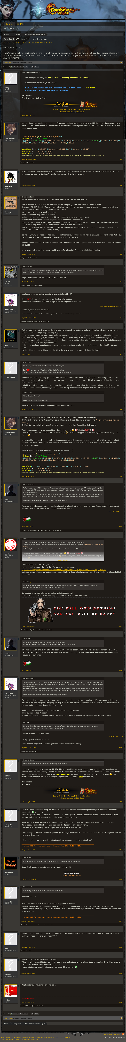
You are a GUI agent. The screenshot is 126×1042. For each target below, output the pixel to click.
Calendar (21, 23)
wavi (6, 345)
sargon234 (24, 285)
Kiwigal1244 (25, 163)
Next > (37, 67)
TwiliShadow (10, 138)
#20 (120, 1002)
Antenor (8, 974)
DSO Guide (80, 112)
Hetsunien (9, 873)
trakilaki (42, 530)
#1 (121, 115)
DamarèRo (9, 186)
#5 (121, 282)
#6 (121, 318)
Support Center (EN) (59, 109)
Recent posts (9, 28)
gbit (42, 321)
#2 (121, 159)
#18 (120, 947)
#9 (121, 476)
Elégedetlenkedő (26, 258)
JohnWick (35, 1006)
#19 (120, 973)
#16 (120, 879)
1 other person (52, 530)
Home (119, 1034)
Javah (7, 499)
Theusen (8, 212)
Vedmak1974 (25, 1006)
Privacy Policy (120, 1037)
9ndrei (23, 951)
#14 (120, 802)
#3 (121, 185)
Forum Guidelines (84, 109)
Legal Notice (108, 1034)
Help (114, 1034)
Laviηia (7, 1000)
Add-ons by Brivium (20, 1039)
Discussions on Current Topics (21, 42)
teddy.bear (41, 42)
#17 (120, 921)
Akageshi (8, 825)
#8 (121, 410)
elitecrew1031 (10, 377)
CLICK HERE (13, 58)
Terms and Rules (110, 1037)
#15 (120, 850)
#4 (121, 254)
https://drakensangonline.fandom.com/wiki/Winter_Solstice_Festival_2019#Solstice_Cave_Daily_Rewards (64, 570)
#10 (120, 526)
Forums (9, 24)
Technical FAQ (72, 109)
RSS (123, 1034)
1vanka (23, 925)
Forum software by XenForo (18, 1037)
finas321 (8, 948)
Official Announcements (67, 112)
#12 (120, 670)
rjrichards (36, 925)
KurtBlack (35, 321)
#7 (121, 354)
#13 (120, 748)
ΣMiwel (7, 281)
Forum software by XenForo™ (54, 1037)
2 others (45, 925)
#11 (120, 626)
